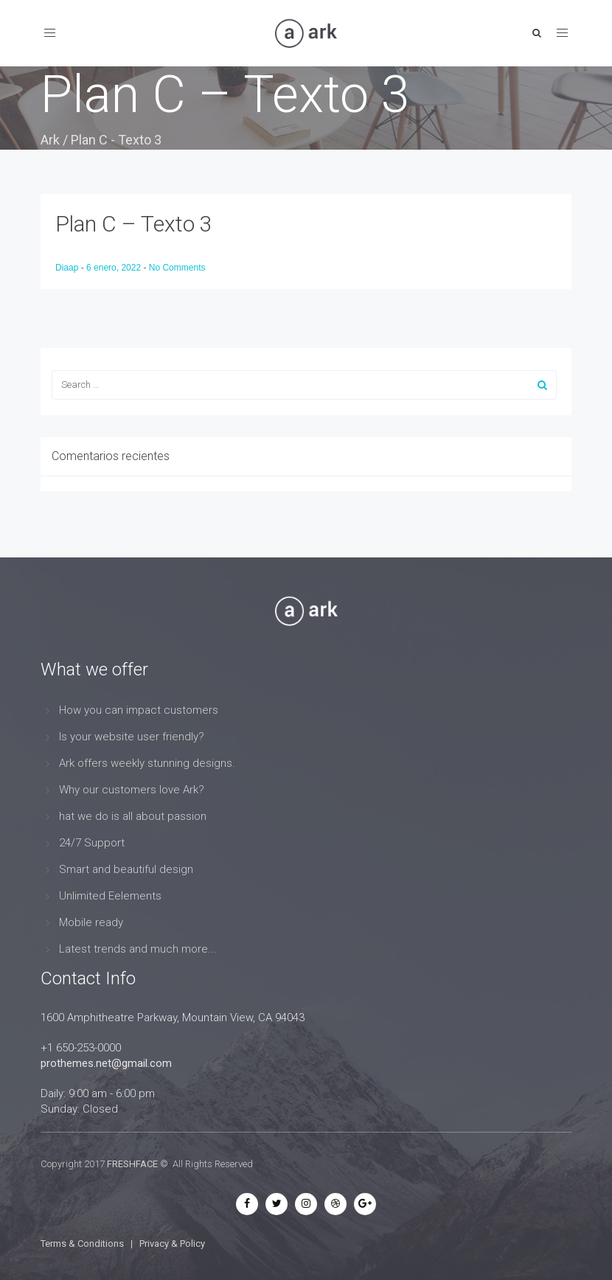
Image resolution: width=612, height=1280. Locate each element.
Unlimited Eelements (110, 895)
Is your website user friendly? (131, 736)
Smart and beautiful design (126, 869)
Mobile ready (91, 922)
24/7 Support (92, 842)
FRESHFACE (132, 1163)
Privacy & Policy (172, 1243)
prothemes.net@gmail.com (106, 1063)
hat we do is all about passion (132, 816)
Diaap (68, 267)
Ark (50, 139)
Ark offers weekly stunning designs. (147, 763)
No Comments (177, 267)
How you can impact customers (138, 710)
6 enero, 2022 (114, 267)
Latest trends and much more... (138, 949)
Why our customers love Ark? (131, 789)
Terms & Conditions (82, 1243)
